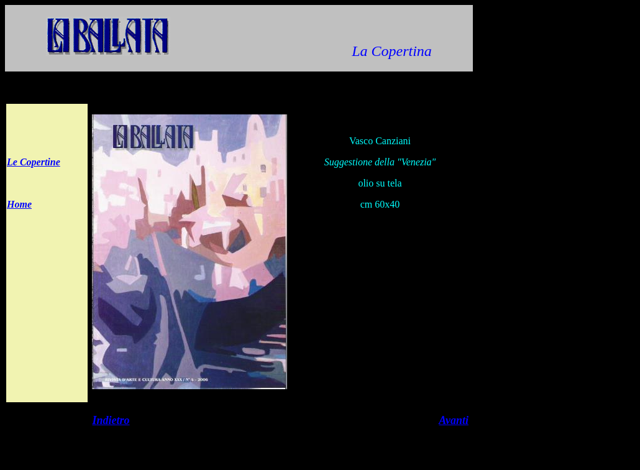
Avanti (454, 420)
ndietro (113, 420)
